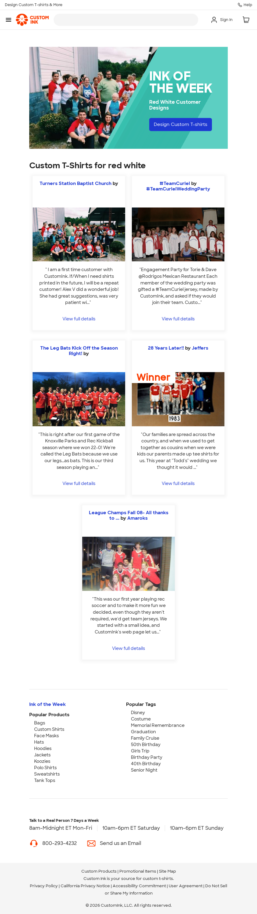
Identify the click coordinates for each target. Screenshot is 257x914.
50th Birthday (145, 744)
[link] (32, 20)
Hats (39, 742)
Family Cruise (145, 738)
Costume (141, 719)
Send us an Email (120, 843)
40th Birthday (146, 763)
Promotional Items (137, 871)
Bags (39, 723)
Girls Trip (140, 751)
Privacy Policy (44, 885)
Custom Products (99, 871)
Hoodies (42, 748)
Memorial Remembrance (158, 725)
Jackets (42, 755)
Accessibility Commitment (139, 885)
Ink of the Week (47, 704)
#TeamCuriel (175, 183)
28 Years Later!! (166, 348)
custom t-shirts (158, 878)
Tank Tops (44, 780)
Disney (138, 712)
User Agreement (185, 885)
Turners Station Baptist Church (76, 183)
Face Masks (46, 735)
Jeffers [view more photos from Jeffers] (200, 348)
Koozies (42, 761)
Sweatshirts (47, 774)
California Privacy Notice (85, 885)
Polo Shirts (45, 767)
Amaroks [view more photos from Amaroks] (137, 518)
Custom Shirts (49, 729)
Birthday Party (146, 757)
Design (183, 124)
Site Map (167, 871)
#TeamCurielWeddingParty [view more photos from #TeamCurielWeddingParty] (178, 189)
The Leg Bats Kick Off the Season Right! (79, 351)
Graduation (143, 731)
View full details (78, 319)
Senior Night (144, 770)
